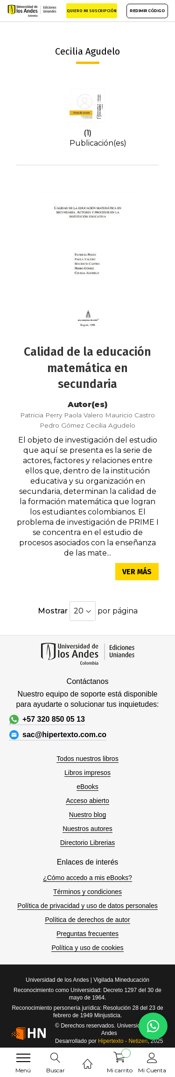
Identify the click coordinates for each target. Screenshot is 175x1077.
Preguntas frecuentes (87, 933)
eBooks (87, 786)
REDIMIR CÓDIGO (147, 10)
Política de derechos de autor (87, 919)
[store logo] (32, 10)
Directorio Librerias (87, 842)
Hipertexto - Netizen (122, 1041)
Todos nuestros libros (87, 758)
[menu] (23, 1058)
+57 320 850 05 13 (47, 719)
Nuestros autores (87, 828)
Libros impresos (87, 772)
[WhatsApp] (153, 1026)
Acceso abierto (87, 800)
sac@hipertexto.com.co (57, 734)
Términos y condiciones (87, 891)
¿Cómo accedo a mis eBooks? (87, 877)
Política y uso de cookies (87, 947)
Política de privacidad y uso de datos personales (87, 905)
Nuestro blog (87, 814)
